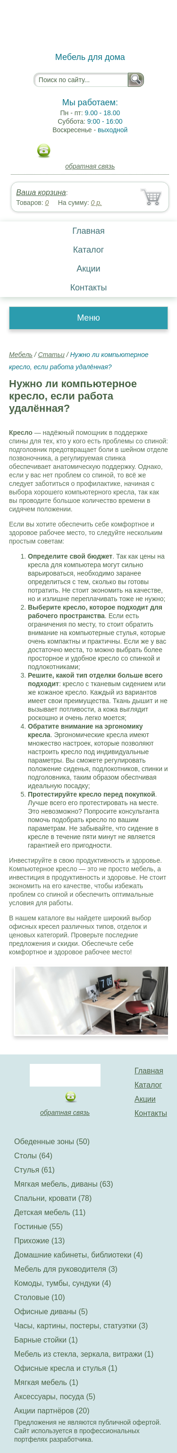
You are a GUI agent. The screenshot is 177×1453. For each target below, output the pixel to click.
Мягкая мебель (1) (46, 1382)
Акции (88, 268)
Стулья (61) (34, 1170)
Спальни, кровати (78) (53, 1198)
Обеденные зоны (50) (52, 1142)
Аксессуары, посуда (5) (54, 1397)
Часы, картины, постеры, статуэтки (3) (81, 1326)
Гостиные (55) (38, 1227)
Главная (88, 231)
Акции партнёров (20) (52, 1411)
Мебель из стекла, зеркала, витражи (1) (83, 1354)
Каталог (88, 250)
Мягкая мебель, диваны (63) (63, 1184)
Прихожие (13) (39, 1241)
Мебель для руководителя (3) (66, 1269)
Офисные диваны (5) (51, 1312)
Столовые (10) (39, 1297)
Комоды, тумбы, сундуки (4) (62, 1283)
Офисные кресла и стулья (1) (66, 1368)
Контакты (88, 287)
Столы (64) (33, 1156)
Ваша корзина (41, 192)
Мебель (21, 354)
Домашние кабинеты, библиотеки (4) (78, 1255)
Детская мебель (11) (49, 1212)
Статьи (51, 354)
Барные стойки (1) (46, 1340)
